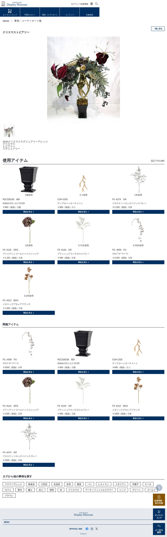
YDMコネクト (50, 15)
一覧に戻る (157, 29)
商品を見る (28, 212)
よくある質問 (159, 531)
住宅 (69, 484)
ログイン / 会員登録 (147, 4)
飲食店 (31, 484)
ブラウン (9, 495)
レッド (123, 490)
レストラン (103, 484)
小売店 (44, 484)
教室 (79, 484)
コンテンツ (117, 15)
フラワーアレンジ (13, 484)
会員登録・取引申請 (159, 502)
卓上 (41, 490)
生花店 (57, 484)
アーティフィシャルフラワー (99, 490)
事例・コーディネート (83, 15)
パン (90, 484)
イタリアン (120, 484)
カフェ (8, 490)
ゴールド (151, 490)
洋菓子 (135, 484)
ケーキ (148, 484)
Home (6, 21)
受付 (20, 490)
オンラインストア (16, 15)
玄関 (51, 490)
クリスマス (73, 490)
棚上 (30, 490)
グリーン (136, 490)
